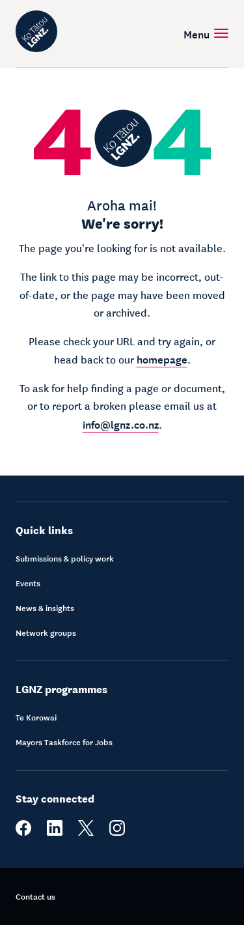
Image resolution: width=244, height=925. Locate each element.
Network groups (46, 632)
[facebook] (23, 832)
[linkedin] (54, 832)
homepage (162, 358)
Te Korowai (36, 717)
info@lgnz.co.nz (121, 423)
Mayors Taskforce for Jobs (64, 741)
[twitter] (86, 832)
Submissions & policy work (65, 558)
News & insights (45, 607)
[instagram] (117, 832)
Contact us (35, 896)
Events (28, 583)
